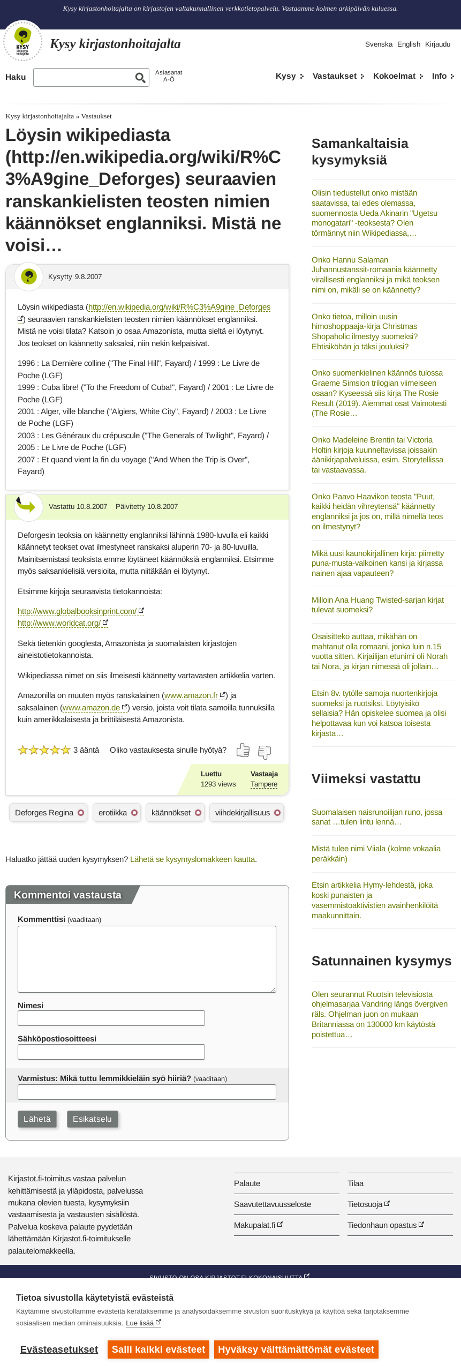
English (408, 44)
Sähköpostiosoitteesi (57, 1038)
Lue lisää (140, 1323)
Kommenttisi (41, 919)
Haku (15, 76)
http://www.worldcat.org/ (59, 622)
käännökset (171, 812)
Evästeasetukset (59, 1349)
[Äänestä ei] (264, 753)
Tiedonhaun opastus (382, 1224)
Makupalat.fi (254, 1224)
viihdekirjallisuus (242, 812)
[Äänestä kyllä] (244, 750)
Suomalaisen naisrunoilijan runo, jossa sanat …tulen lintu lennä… (377, 817)
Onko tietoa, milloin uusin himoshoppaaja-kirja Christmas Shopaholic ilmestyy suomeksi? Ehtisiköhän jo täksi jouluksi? (365, 331)
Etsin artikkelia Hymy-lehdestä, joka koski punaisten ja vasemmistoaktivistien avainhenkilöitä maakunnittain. (375, 899)
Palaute (247, 1183)
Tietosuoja (364, 1204)
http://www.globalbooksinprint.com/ (77, 611)
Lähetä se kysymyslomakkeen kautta (192, 859)
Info (439, 75)
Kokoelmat (394, 75)
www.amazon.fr (191, 695)
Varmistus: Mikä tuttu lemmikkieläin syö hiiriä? (104, 1078)
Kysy (286, 75)
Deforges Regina (44, 812)
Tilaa (355, 1183)
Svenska (378, 44)
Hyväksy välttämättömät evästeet (297, 1349)
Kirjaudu (437, 44)
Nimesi (30, 1005)
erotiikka (113, 812)
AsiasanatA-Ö (168, 76)
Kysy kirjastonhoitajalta (39, 116)
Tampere (264, 784)
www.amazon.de (91, 707)
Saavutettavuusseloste (272, 1204)
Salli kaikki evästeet (159, 1349)
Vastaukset (335, 75)
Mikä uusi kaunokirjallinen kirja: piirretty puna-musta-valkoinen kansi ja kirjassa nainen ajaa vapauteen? (378, 563)
